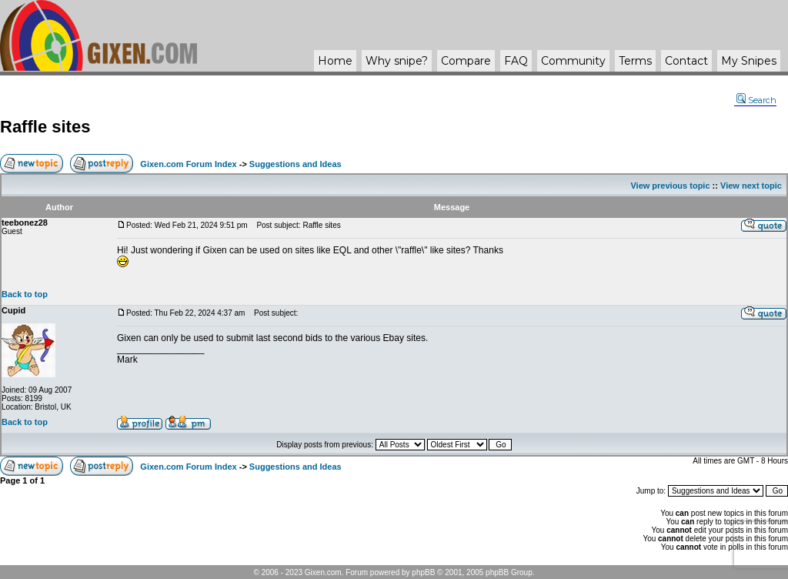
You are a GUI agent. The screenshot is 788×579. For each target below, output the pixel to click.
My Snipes (748, 61)
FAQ (516, 61)
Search (756, 100)
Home (335, 61)
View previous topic (670, 185)
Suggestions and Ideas (295, 164)
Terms (635, 61)
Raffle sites (45, 126)
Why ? (397, 61)
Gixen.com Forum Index (188, 164)
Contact (686, 61)
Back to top (25, 294)
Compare (466, 61)
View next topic (751, 185)
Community (573, 61)
